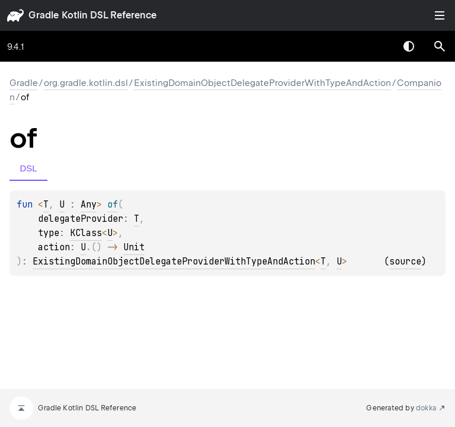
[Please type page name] (439, 46)
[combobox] (378, 46)
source (405, 261)
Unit (134, 247)
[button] (439, 46)
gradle (43, 15)
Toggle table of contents (439, 15)
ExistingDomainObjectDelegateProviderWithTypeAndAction (262, 83)
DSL (28, 168)
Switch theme (408, 46)
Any (89, 205)
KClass (86, 233)
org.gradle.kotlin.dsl (86, 83)
